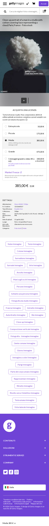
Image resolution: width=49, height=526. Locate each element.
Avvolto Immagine (24, 282)
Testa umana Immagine (24, 409)
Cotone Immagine (24, 260)
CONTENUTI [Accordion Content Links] (24, 450)
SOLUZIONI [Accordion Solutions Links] (24, 457)
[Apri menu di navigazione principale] (5, 3)
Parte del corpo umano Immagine (24, 381)
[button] (24, 62)
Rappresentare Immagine (24, 388)
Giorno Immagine (24, 360)
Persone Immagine (24, 296)
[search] (6, 11)
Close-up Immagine (24, 331)
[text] (24, 11)
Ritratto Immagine (24, 395)
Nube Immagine (14, 253)
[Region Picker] (24, 497)
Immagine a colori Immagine (24, 367)
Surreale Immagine (15, 275)
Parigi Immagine (25, 374)
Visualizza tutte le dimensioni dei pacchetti (19, 164)
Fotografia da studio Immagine (24, 310)
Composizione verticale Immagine (24, 338)
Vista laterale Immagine (24, 416)
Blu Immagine (37, 324)
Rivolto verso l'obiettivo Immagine (24, 402)
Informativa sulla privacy (22, 511)
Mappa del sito (36, 513)
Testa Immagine (34, 253)
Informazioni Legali (21, 513)
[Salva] (24, 100)
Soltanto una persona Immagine (24, 303)
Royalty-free (18, 218)
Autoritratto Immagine (15, 324)
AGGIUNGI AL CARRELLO (24, 193)
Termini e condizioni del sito (14, 509)
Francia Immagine (13, 317)
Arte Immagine (35, 275)
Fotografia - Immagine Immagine (25, 346)
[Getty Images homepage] (16, 3)
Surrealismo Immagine (24, 268)
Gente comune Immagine (24, 353)
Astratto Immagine (35, 317)
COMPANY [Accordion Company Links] (24, 472)
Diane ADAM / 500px (21, 214)
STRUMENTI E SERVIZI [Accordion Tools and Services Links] (24, 465)
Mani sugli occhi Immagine (24, 289)
